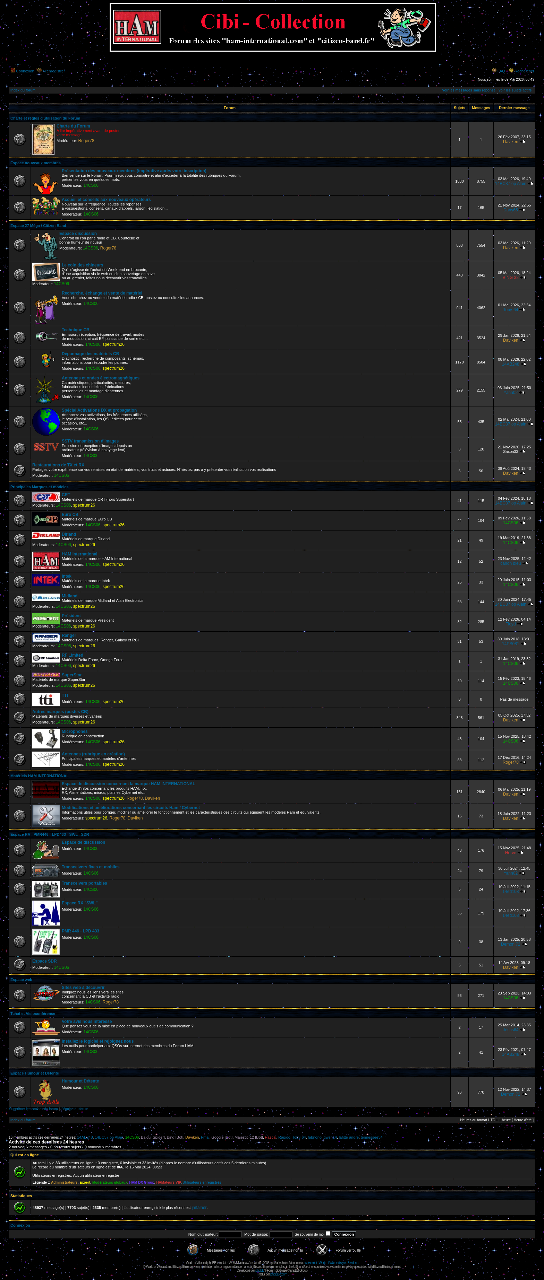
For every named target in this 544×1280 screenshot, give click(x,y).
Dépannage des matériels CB (90, 353)
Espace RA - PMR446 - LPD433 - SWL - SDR (49, 834)
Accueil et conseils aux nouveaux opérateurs (106, 199)
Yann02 (510, 392)
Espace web (21, 979)
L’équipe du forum (74, 1109)
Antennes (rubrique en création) (93, 754)
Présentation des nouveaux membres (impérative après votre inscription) (134, 170)
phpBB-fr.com (278, 1274)
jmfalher (199, 1207)
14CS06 (91, 185)
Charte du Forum (73, 126)
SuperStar (72, 675)
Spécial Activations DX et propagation (99, 410)
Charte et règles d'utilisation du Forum (45, 118)
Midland (69, 596)
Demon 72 (510, 944)
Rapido (284, 1137)
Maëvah (278, 1263)
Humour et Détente (80, 1081)
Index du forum (22, 90)
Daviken (510, 141)
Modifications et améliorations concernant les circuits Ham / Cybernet (131, 807)
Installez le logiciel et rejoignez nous (98, 1041)
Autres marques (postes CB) (60, 711)
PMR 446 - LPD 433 (80, 931)
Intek (66, 576)
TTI (65, 695)
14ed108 (510, 891)
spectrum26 (114, 344)
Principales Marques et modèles (39, 487)
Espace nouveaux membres (35, 163)
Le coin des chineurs (82, 265)
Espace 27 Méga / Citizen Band (38, 225)
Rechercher (524, 71)
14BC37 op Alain (510, 183)
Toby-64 (510, 309)
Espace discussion (78, 233)
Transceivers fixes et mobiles (91, 867)
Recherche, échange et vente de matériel (102, 293)
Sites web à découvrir (83, 987)
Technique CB (76, 329)
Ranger (69, 635)
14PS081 (510, 643)
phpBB (259, 1270)
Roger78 (86, 140)
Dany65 (510, 210)
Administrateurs (64, 1182)
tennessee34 (372, 1137)
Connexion (25, 71)
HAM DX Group (141, 1182)
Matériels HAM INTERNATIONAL (39, 776)
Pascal (270, 1137)
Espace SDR (44, 961)
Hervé (510, 852)
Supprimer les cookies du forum (33, 1109)
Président (71, 615)
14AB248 (510, 364)
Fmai (205, 1137)
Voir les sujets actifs (515, 90)
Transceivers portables (84, 883)
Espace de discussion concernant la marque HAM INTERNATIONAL (128, 783)
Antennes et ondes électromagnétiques (100, 378)
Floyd (510, 624)
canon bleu (510, 563)
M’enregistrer (54, 71)
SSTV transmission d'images (90, 441)
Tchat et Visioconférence (32, 1013)
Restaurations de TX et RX (58, 465)
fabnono (315, 1137)
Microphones (75, 731)
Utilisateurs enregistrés (201, 1182)
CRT (66, 494)
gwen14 (330, 1137)
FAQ (501, 71)
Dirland (69, 534)
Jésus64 (510, 1029)
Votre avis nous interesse (87, 1021)
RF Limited (72, 655)
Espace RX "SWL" (79, 903)
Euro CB (70, 514)
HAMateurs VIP (168, 1182)
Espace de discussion (83, 842)
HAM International (79, 554)
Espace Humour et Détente (34, 1073)
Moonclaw (295, 1263)
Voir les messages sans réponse (468, 90)
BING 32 (511, 277)
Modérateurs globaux (109, 1182)
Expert (84, 1182)
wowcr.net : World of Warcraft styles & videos (331, 1263)
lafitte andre (349, 1137)
